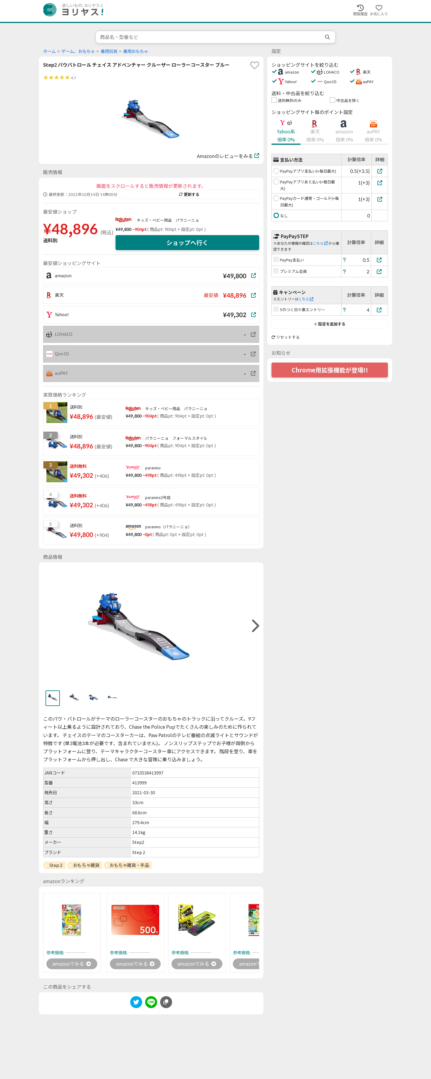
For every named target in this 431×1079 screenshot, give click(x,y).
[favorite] (254, 65)
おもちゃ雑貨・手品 (129, 865)
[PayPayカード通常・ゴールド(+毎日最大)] (379, 199)
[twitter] (136, 1003)
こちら (320, 243)
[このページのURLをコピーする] (166, 1002)
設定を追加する (329, 324)
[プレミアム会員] (379, 271)
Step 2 (56, 865)
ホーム (49, 51)
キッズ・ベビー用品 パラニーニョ (168, 220)
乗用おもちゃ (135, 51)
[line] (151, 1003)
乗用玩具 (109, 51)
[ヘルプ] (344, 260)
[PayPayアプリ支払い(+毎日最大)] (379, 171)
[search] (328, 37)
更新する (189, 194)
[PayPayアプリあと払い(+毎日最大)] (379, 183)
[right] (254, 626)
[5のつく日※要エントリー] (379, 310)
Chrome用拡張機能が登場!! (330, 370)
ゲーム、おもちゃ (78, 51)
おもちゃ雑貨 (86, 865)
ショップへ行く (187, 242)
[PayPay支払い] (379, 260)
